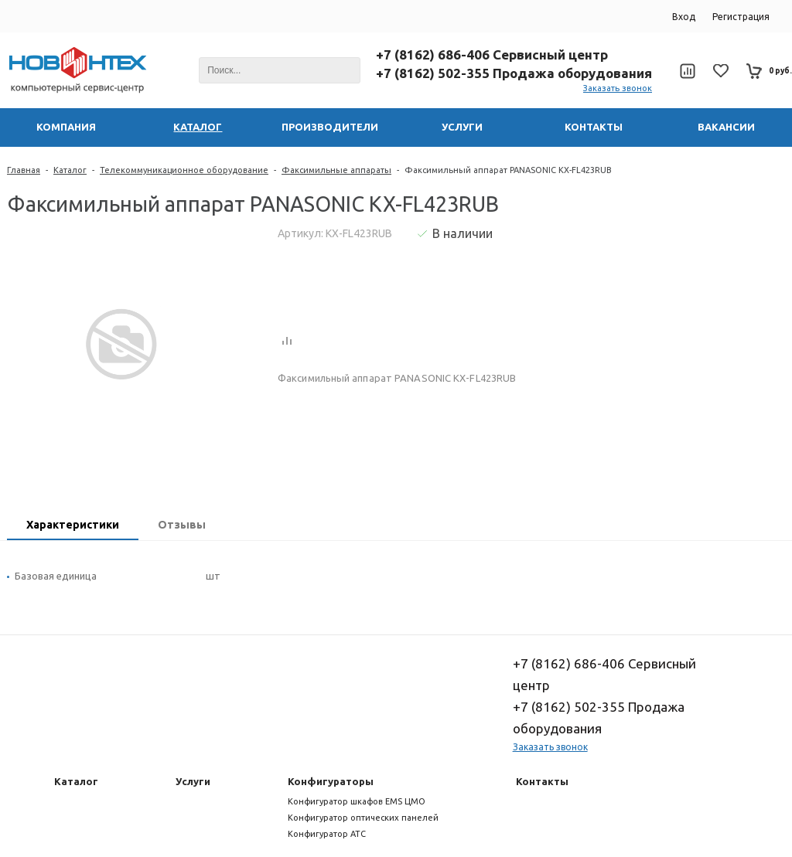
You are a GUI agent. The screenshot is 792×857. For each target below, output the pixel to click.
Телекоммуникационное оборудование (184, 170)
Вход (683, 17)
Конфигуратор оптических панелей (363, 817)
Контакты (542, 781)
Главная (23, 170)
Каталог (70, 170)
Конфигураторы (331, 781)
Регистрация (741, 17)
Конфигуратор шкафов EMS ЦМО (356, 801)
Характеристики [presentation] (72, 525)
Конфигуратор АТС (327, 833)
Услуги (193, 781)
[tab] (72, 526)
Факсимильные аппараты (336, 170)
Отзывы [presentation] (182, 525)
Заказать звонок (617, 88)
